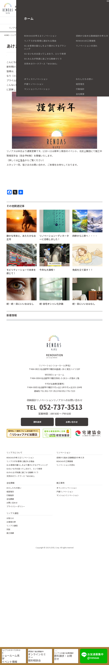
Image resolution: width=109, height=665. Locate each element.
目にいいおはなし (16, 382)
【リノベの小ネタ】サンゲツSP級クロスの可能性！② (34, 359)
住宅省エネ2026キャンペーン (21, 374)
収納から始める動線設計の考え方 (70, 554)
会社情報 (10, 579)
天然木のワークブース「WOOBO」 (21, 572)
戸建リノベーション (64, 588)
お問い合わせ (72, 518)
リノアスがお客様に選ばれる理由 (20, 557)
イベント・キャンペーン (73, 27)
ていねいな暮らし (16, 413)
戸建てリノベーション (28, 20)
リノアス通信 (12, 609)
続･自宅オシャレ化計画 (51, 308)
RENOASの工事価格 (64, 557)
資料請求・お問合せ (69, 656)
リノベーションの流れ (65, 561)
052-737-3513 (55, 503)
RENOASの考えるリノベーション (20, 554)
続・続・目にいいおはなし (20, 308)
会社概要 (10, 595)
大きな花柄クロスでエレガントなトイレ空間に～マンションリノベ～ (42, 335)
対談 (8, 625)
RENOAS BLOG (16, 58)
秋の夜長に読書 (14, 390)
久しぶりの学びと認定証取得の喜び (25, 405)
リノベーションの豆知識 (80, 20)
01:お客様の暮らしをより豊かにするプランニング (27, 561)
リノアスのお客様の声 (19, 27)
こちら (21, 165)
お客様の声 (11, 618)
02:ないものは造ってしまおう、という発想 (24, 565)
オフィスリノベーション (66, 584)
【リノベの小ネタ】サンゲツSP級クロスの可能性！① (34, 366)
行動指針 (10, 591)
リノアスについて (14, 548)
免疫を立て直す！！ (82, 274)
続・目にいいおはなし (83, 308)
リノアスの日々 (52, 27)
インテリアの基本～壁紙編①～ (22, 328)
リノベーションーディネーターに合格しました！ (54, 242)
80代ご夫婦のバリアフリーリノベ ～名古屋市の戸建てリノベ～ (39, 343)
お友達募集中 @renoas (98, 654)
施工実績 (10, 629)
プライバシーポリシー (16, 602)
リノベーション (63, 548)
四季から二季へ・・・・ (84, 240)
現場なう (37, 27)
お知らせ (10, 614)
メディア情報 (94, 27)
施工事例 (60, 579)
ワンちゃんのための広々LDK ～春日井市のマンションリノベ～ (39, 397)
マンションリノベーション (53, 20)
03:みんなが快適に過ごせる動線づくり (22, 568)
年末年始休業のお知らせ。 (20, 351)
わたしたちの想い (14, 584)
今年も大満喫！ (47, 274)
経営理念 (10, 588)
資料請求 (37, 518)
